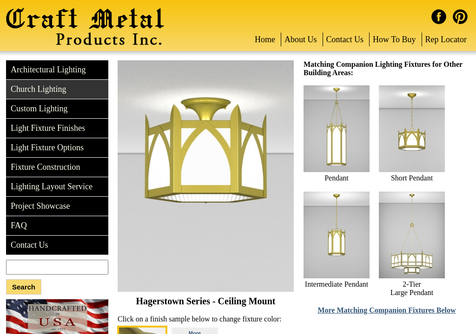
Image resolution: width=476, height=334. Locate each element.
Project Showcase (40, 206)
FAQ (19, 225)
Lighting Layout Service (52, 186)
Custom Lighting (39, 108)
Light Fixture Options (47, 147)
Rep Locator (446, 39)
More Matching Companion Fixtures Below (386, 310)
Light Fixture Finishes (48, 128)
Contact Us (345, 39)
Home (265, 39)
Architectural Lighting (48, 69)
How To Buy (394, 39)
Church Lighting (38, 89)
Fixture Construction (45, 167)
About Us (300, 39)
